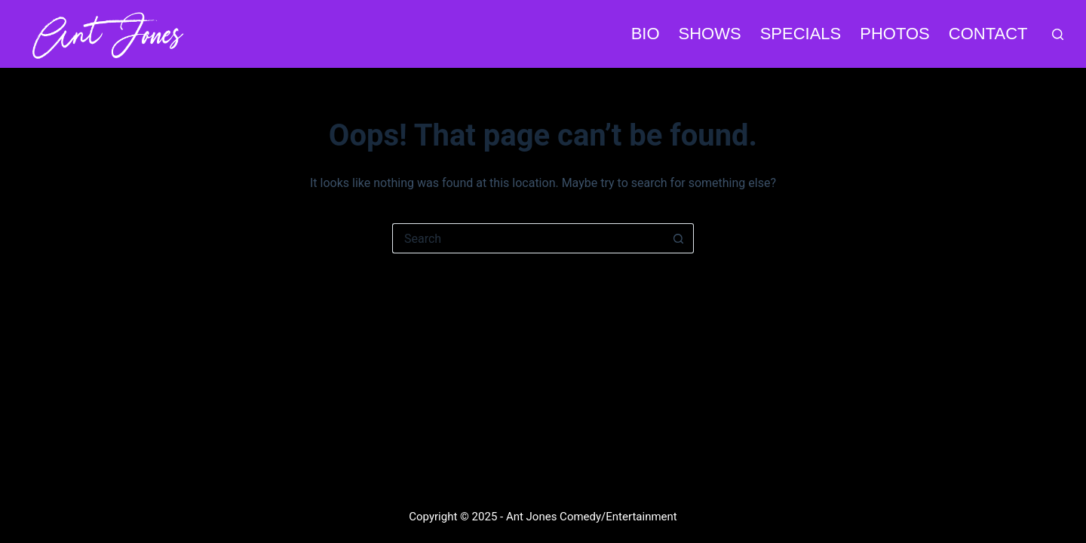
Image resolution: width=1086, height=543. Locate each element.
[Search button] (679, 238)
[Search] (1057, 34)
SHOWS (710, 33)
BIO (645, 33)
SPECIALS (801, 33)
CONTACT (988, 33)
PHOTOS (895, 33)
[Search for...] (528, 238)
